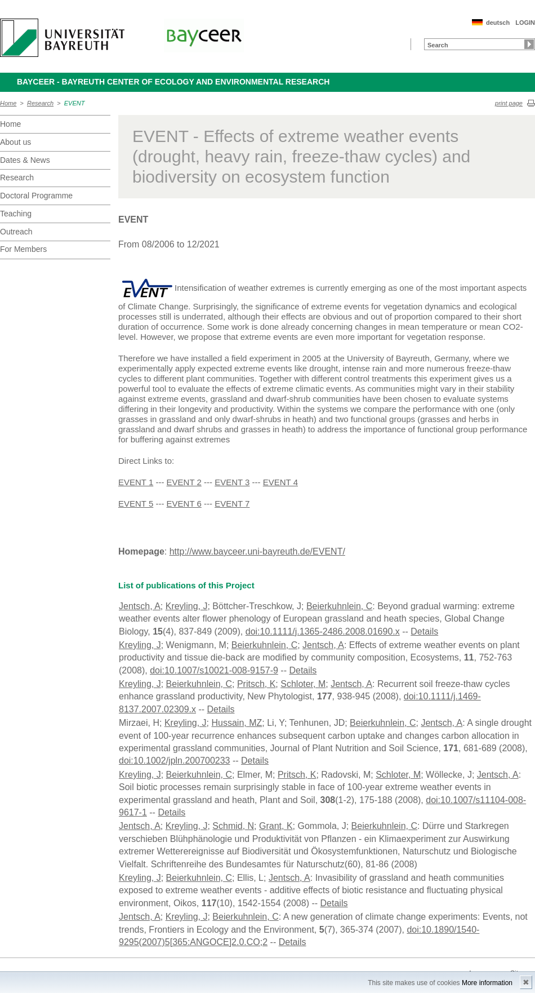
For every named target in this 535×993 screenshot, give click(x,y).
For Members (23, 249)
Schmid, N (233, 826)
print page (509, 103)
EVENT (74, 103)
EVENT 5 (135, 503)
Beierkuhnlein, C (339, 606)
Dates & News (25, 160)
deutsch (498, 22)
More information (487, 983)
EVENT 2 (184, 482)
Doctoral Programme (36, 195)
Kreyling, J (187, 606)
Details (424, 631)
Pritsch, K (256, 684)
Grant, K (276, 826)
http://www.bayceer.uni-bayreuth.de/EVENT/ (257, 551)
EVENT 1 (135, 482)
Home (8, 103)
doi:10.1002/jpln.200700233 (174, 760)
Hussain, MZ (237, 723)
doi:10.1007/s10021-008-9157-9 (214, 670)
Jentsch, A (139, 606)
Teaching (16, 213)
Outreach (16, 231)
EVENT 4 (280, 482)
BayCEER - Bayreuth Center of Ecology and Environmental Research (173, 81)
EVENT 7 (232, 503)
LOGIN (525, 22)
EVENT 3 (232, 482)
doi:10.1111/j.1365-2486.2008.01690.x (323, 631)
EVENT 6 (184, 503)
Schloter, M (303, 684)
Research (40, 103)
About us (15, 142)
